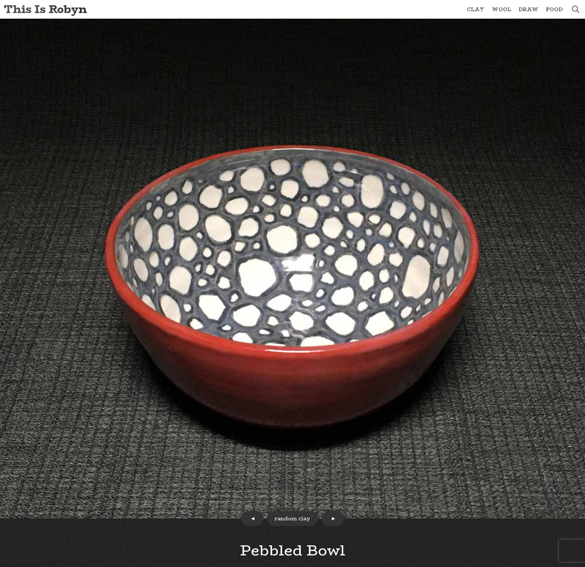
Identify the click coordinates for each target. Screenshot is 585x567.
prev (252, 518)
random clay (292, 518)
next (333, 518)
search (575, 9)
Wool (501, 9)
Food (554, 9)
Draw (528, 9)
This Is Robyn (45, 9)
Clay (475, 9)
